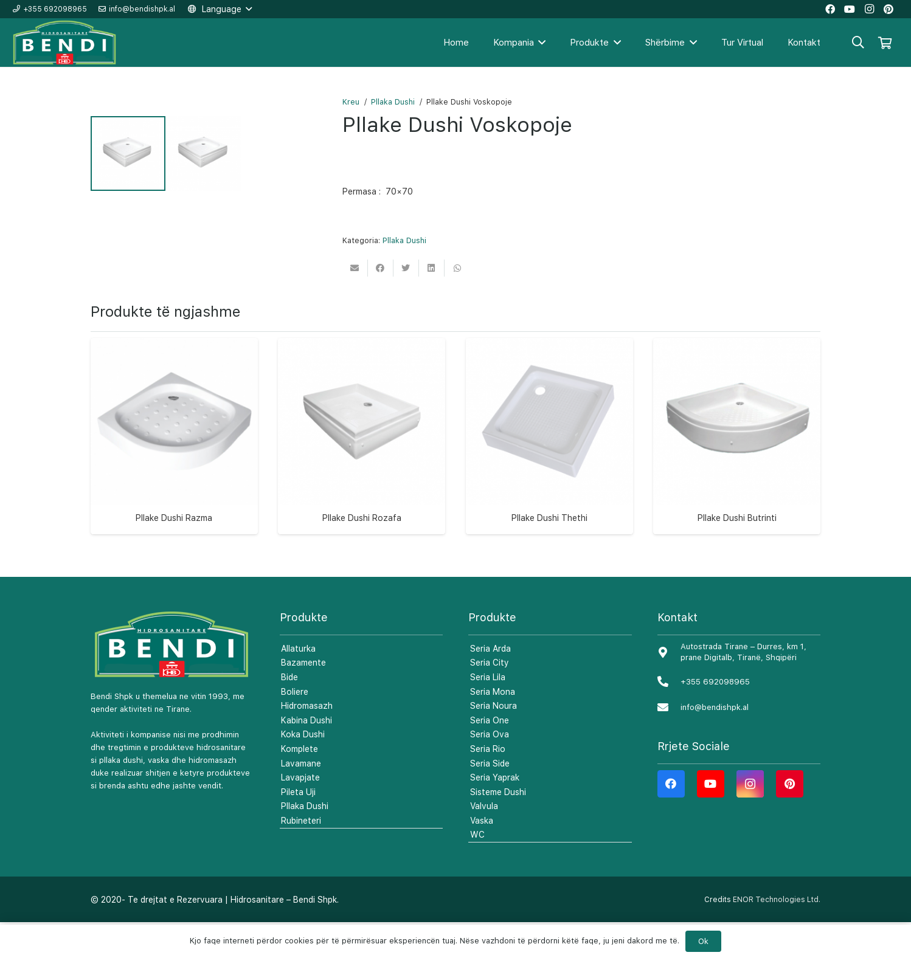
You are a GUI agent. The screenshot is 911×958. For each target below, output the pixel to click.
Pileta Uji (298, 827)
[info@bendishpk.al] (669, 743)
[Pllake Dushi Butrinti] (736, 456)
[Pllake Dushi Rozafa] (361, 456)
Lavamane (301, 799)
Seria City (489, 698)
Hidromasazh (307, 741)
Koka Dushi (303, 770)
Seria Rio (487, 784)
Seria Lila (487, 712)
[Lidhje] (65, 43)
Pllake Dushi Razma (174, 554)
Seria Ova (489, 770)
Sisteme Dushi (498, 827)
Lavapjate (300, 813)
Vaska (481, 856)
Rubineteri (301, 856)
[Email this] (355, 268)
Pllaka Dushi (393, 101)
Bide (289, 712)
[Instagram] (750, 819)
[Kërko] (858, 42)
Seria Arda (490, 684)
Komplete (299, 784)
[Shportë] (884, 42)
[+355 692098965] (669, 717)
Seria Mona (492, 727)
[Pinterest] (789, 819)
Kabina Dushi (306, 755)
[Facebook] (671, 819)
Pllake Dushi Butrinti (737, 554)
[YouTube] (710, 819)
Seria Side (490, 799)
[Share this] (380, 268)
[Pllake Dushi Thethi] (549, 456)
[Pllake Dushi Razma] (174, 456)
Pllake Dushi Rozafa (361, 554)
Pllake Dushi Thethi (549, 554)
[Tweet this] (406, 268)
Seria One (489, 755)
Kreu (350, 101)
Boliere (294, 727)
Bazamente (303, 698)
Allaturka (298, 684)
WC (477, 870)
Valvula (484, 842)
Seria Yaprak (494, 813)
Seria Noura (493, 741)
